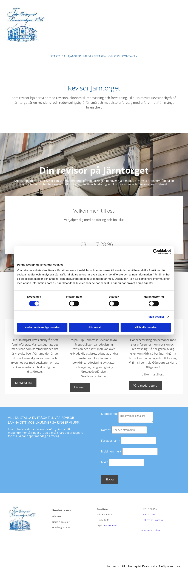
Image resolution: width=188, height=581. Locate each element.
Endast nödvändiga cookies (42, 327)
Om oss (115, 55)
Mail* (104, 462)
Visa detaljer (156, 316)
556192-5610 (110, 525)
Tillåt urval (94, 327)
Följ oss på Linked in (152, 519)
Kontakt (130, 55)
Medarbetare (94, 55)
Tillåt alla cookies (146, 327)
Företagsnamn (110, 440)
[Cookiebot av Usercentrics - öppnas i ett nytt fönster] (155, 251)
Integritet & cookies (150, 530)
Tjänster (74, 55)
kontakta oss (149, 514)
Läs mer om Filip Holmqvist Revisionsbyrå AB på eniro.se (143, 566)
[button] (23, 382)
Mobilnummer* (111, 451)
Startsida (57, 55)
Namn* (106, 429)
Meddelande (109, 413)
